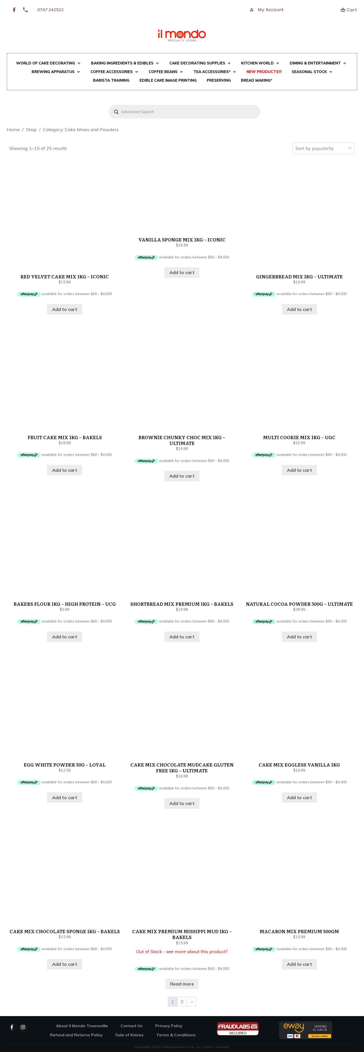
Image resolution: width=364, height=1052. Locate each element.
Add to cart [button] (64, 309)
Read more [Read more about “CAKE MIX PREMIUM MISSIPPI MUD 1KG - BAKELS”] (182, 984)
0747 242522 (50, 9)
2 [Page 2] (182, 1001)
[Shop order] (323, 148)
